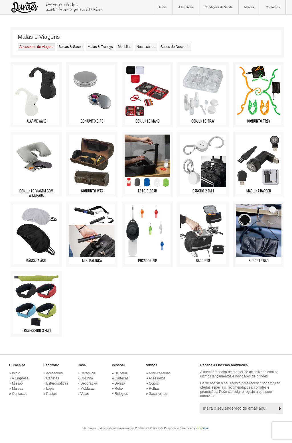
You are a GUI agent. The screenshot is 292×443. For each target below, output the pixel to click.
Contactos (273, 7)
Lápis (50, 389)
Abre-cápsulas (160, 373)
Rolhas (154, 389)
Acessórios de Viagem (36, 47)
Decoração (88, 383)
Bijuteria (121, 373)
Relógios (121, 394)
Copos (154, 383)
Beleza (120, 383)
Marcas (249, 7)
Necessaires (146, 47)
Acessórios (54, 373)
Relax (119, 389)
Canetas (52, 378)
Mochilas (124, 47)
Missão (17, 383)
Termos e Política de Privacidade (158, 428)
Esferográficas (57, 383)
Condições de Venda (219, 7)
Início (163, 7)
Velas (84, 394)
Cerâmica (87, 373)
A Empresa (185, 7)
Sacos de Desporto (175, 47)
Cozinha (86, 378)
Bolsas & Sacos (70, 47)
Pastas (51, 394)
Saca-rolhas (158, 394)
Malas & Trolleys (100, 47)
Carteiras (122, 378)
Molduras (87, 389)
